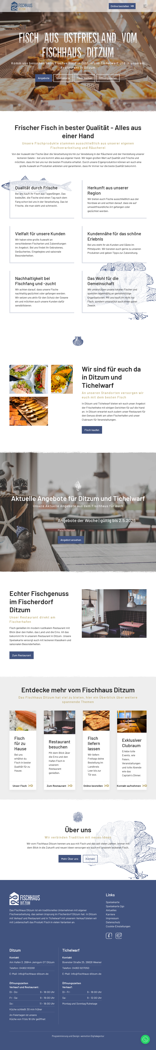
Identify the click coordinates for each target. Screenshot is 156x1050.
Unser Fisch (23, 785)
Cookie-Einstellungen (118, 926)
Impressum (112, 918)
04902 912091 (27, 968)
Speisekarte (63, 78)
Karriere (110, 914)
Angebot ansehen (70, 539)
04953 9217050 (80, 968)
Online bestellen (122, 6)
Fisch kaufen (92, 430)
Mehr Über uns (69, 858)
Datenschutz (113, 922)
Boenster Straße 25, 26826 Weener (82, 962)
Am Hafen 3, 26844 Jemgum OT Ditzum (32, 962)
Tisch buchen (84, 78)
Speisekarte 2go (115, 906)
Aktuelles (111, 910)
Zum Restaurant (21, 655)
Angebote (43, 78)
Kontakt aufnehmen (132, 785)
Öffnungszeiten (108, 78)
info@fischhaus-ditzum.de (33, 973)
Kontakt (90, 858)
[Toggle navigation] (145, 6)
